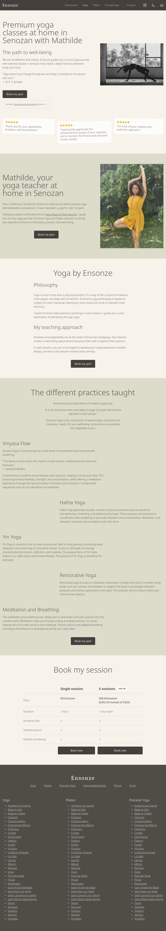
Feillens (12, 841)
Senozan (13, 907)
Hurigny (12, 848)
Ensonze (10, 5)
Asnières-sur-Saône (19, 805)
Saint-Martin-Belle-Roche (22, 899)
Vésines (12, 915)
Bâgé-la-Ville (15, 809)
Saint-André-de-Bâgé (20, 887)
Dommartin (14, 837)
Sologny (12, 911)
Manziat (12, 868)
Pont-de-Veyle (16, 876)
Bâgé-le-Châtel (16, 813)
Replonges (14, 883)
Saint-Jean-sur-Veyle (19, 891)
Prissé (11, 879)
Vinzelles (13, 918)
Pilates (96, 5)
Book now (76, 750)
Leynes (12, 860)
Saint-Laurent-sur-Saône (22, 895)
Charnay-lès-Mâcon (19, 825)
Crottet (12, 833)
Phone (118, 785)
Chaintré (13, 817)
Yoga (85, 5)
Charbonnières (16, 821)
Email (132, 785)
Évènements (71, 5)
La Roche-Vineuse (18, 852)
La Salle (12, 856)
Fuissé (11, 844)
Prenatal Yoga (112, 5)
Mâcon (12, 864)
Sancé (11, 903)
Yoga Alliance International (25, 104)
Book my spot (14, 94)
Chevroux (13, 829)
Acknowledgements (94, 785)
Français (131, 5)
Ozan (11, 872)
